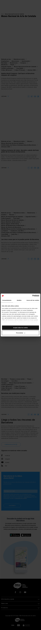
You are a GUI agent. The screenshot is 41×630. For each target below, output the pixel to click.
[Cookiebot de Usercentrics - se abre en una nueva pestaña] (32, 296)
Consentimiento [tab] (6, 300)
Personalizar (20, 333)
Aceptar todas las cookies (20, 327)
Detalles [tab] (19, 300)
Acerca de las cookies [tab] (33, 300)
